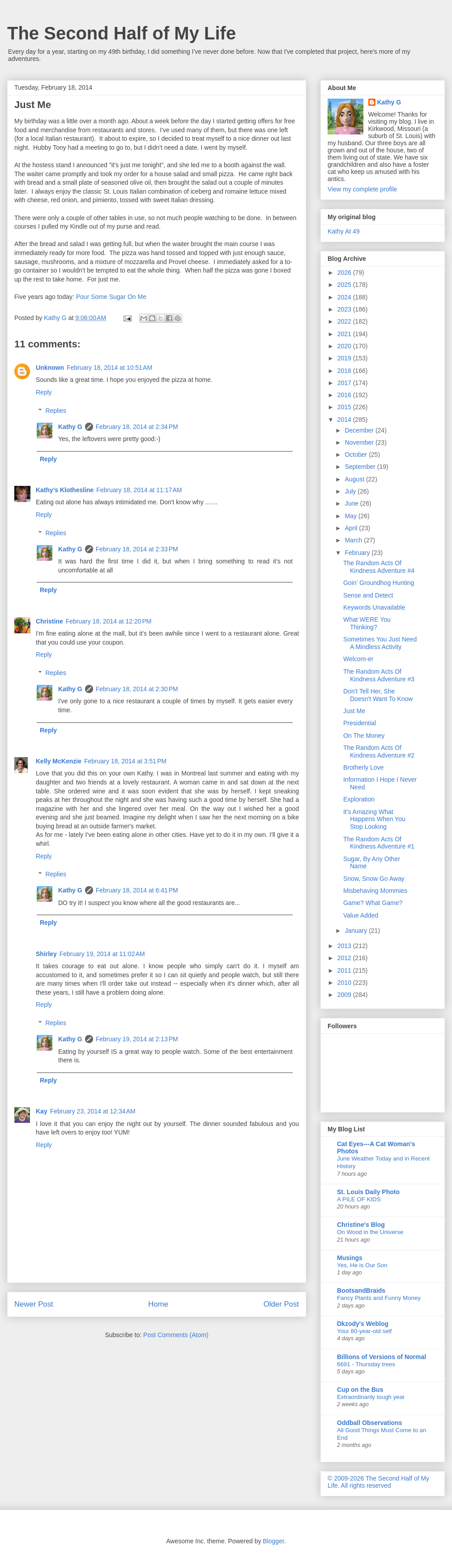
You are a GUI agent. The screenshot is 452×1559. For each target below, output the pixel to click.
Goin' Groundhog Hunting (378, 582)
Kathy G (70, 426)
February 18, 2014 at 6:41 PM (137, 890)
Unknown (50, 367)
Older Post (281, 1304)
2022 (345, 321)
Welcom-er (358, 659)
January (357, 930)
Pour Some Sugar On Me (111, 296)
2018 (345, 370)
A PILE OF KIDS (359, 1199)
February (358, 552)
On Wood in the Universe (370, 1232)
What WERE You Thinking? (367, 623)
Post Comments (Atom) (175, 1334)
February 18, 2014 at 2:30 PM (137, 689)
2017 (345, 382)
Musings (349, 1257)
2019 (345, 358)
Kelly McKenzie (58, 761)
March (354, 540)
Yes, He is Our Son (362, 1265)
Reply (44, 392)
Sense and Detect (368, 595)
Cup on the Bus (360, 1389)
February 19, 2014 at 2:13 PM (137, 1039)
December (360, 430)
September (361, 466)
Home (158, 1304)
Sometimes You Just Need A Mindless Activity (380, 643)
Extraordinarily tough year (371, 1397)
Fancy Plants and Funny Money (379, 1298)
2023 (345, 309)
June (352, 503)
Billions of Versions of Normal (381, 1356)
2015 (345, 407)
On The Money (363, 735)
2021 (345, 334)
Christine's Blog (361, 1224)
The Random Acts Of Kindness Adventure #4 (378, 566)
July (351, 491)
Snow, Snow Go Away (374, 878)
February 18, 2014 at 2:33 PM (137, 549)
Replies (55, 410)
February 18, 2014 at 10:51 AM (109, 367)
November (360, 442)
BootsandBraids (361, 1290)
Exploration (359, 799)
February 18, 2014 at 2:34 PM (137, 426)
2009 (345, 994)
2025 (345, 284)
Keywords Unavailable (374, 607)
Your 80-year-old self (364, 1331)
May (351, 516)
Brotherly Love (363, 767)
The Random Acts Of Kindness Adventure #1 (378, 843)
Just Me (354, 711)
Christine (49, 621)
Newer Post (33, 1304)
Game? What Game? (372, 902)
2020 (345, 346)
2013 (345, 945)
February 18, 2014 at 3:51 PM (125, 761)
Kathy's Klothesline (65, 490)
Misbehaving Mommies (375, 890)
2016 (345, 394)
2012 (345, 957)
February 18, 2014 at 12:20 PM (109, 621)
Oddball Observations (369, 1422)
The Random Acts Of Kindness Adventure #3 (378, 675)
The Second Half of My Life (121, 33)
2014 (345, 419)
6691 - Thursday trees (366, 1364)
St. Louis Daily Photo (368, 1191)
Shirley (46, 953)
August (355, 479)
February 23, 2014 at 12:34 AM (93, 1111)
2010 (345, 982)
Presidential (359, 723)
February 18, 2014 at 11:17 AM (139, 490)
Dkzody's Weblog (362, 1323)
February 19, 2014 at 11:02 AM (102, 953)
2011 (345, 970)
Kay (41, 1111)
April (352, 528)
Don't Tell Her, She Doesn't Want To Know (378, 695)
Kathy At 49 (344, 231)
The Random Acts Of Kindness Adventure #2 (378, 751)
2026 (345, 272)
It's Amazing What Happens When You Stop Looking (374, 819)
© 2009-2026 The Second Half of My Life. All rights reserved (378, 1482)
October (357, 454)
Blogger (273, 1541)
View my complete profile (362, 189)
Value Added (360, 915)
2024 (345, 297)
